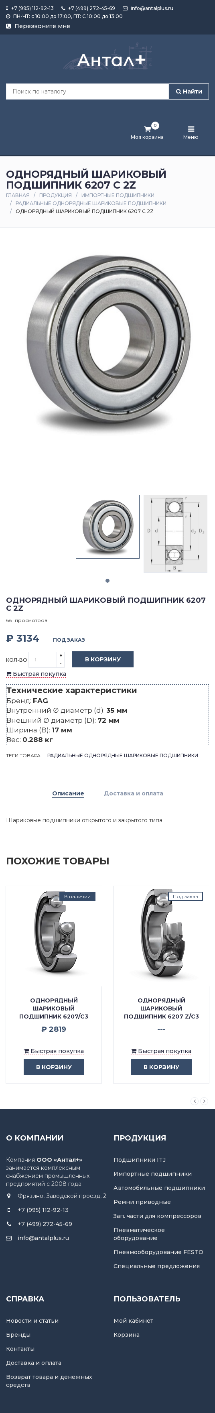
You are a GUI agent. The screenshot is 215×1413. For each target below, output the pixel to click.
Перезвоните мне (38, 26)
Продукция (55, 195)
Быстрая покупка (36, 673)
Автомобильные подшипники (159, 1187)
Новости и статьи (32, 1320)
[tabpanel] (108, 527)
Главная (18, 195)
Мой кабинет (133, 1320)
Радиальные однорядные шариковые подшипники (91, 203)
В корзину (97, 659)
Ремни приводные (142, 1202)
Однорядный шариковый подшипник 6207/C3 (53, 1008)
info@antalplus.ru (148, 8)
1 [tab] (107, 581)
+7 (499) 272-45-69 (88, 8)
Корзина (127, 1334)
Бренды (18, 1334)
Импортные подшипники (117, 195)
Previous (195, 1101)
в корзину (48, 1067)
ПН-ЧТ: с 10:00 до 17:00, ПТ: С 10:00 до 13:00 (64, 16)
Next (204, 1101)
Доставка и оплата (133, 793)
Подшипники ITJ (140, 1159)
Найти (189, 91)
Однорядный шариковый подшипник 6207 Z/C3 (161, 1008)
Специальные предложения (157, 1266)
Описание (68, 793)
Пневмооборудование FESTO (158, 1252)
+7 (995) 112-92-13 (30, 8)
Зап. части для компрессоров (157, 1216)
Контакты (20, 1348)
